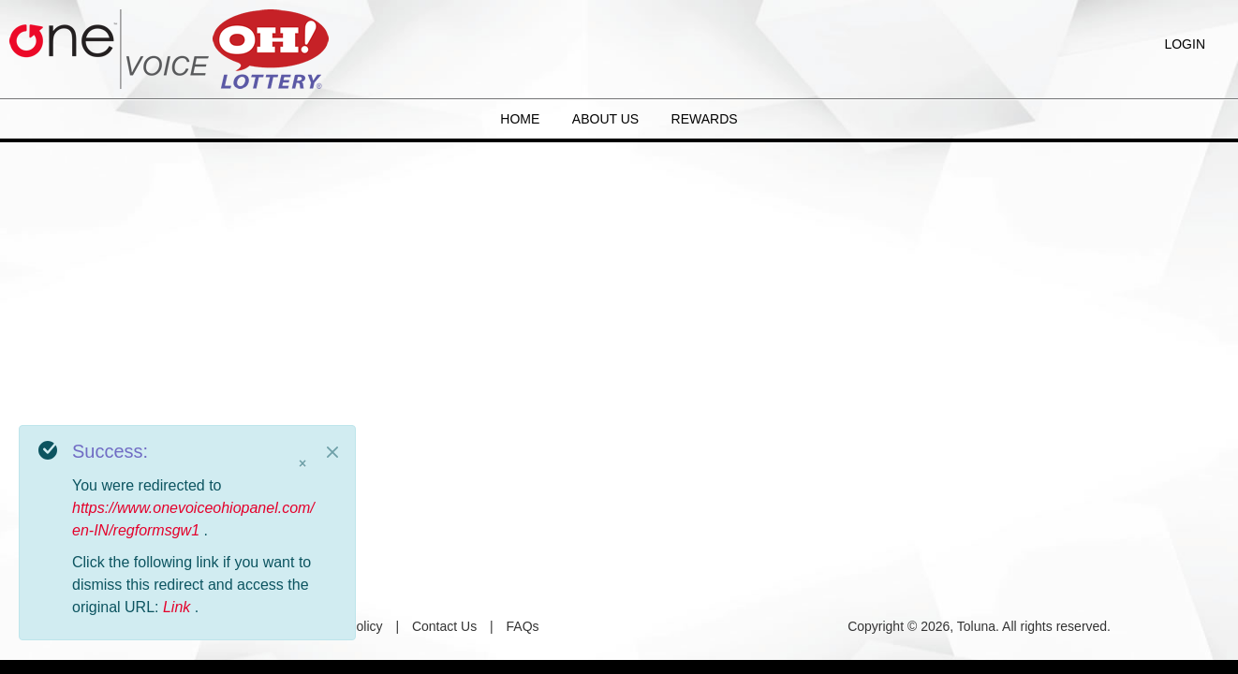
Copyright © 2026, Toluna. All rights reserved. (979, 626)
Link (179, 607)
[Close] (332, 452)
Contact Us (444, 626)
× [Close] (302, 463)
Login (1184, 44)
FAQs (523, 626)
